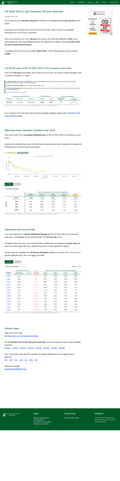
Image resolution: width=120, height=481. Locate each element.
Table (75, 317)
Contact (104, 2)
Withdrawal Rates (38, 470)
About (97, 2)
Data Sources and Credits (41, 474)
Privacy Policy (114, 2)
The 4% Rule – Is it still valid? (42, 472)
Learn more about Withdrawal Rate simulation (16, 143)
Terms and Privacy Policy (71, 468)
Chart (80, 317)
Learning (90, 2)
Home (72, 2)
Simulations (80, 2)
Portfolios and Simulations (41, 468)
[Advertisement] (60, 17)
